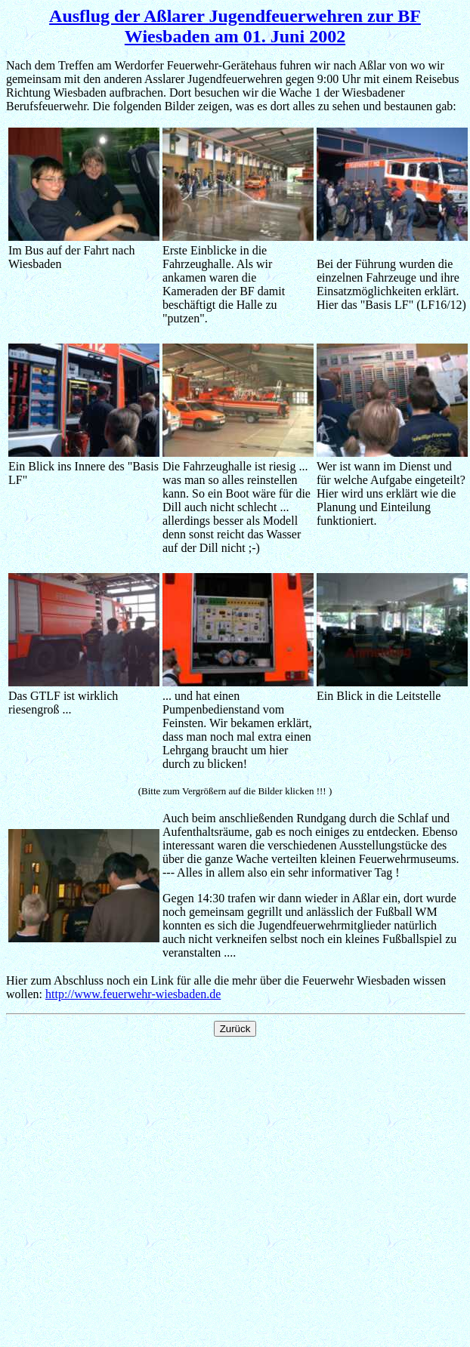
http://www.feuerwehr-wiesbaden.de (133, 994)
